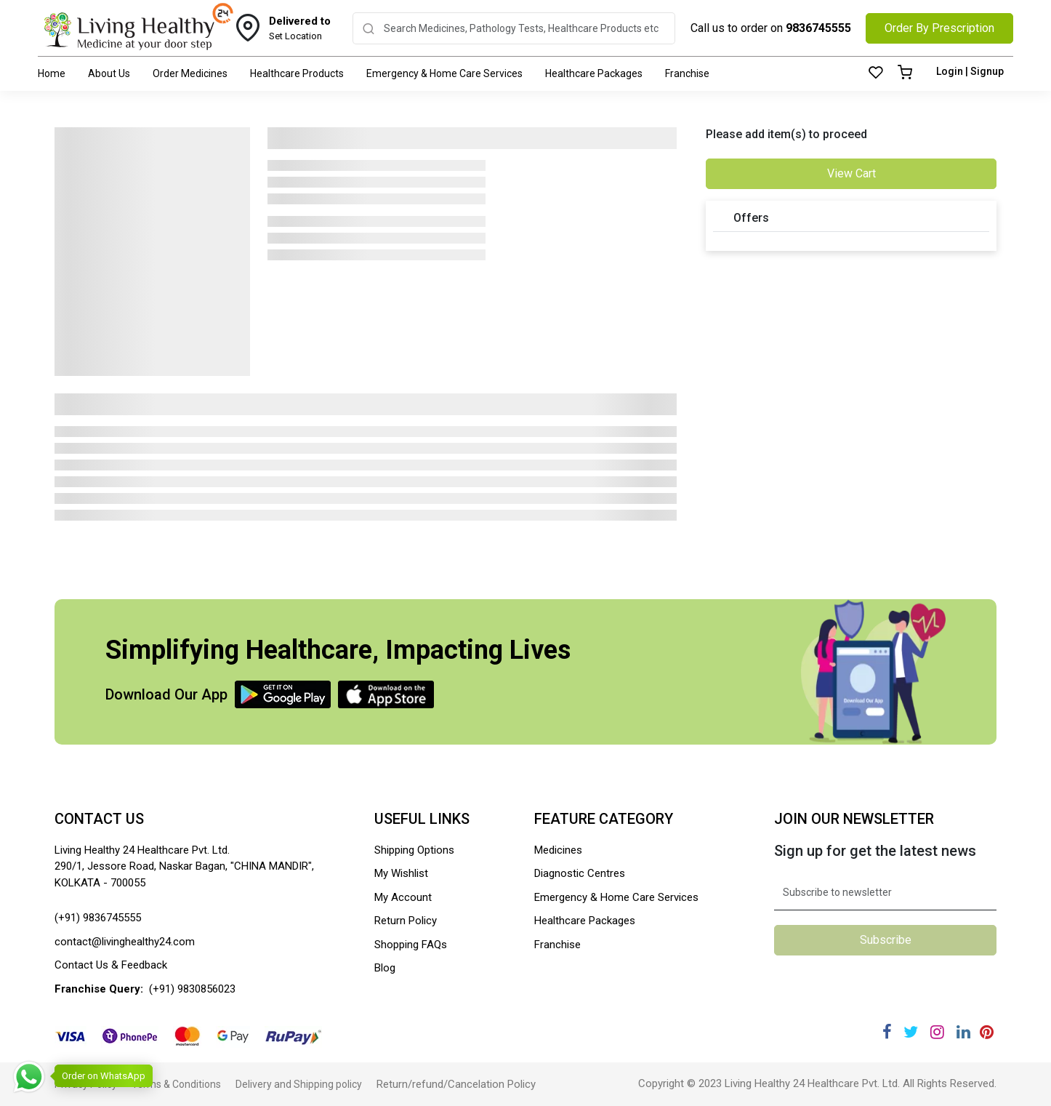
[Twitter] (910, 1032)
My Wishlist (401, 873)
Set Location (300, 27)
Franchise (687, 73)
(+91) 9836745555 (98, 917)
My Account (403, 897)
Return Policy (405, 920)
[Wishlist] (876, 73)
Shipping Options (414, 850)
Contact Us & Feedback (111, 964)
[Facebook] (887, 1032)
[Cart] (905, 73)
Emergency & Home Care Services (444, 73)
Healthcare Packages (594, 73)
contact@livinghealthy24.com (125, 941)
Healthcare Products (297, 73)
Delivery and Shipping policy (298, 1084)
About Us (109, 73)
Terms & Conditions (176, 1084)
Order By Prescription (939, 28)
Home (51, 73)
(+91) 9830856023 (192, 988)
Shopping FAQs (410, 944)
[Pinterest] (986, 1032)
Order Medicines (190, 73)
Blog (384, 967)
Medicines (558, 850)
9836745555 (818, 28)
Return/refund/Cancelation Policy (456, 1084)
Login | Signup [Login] (970, 71)
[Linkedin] (963, 1032)
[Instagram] (937, 1032)
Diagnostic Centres (579, 873)
